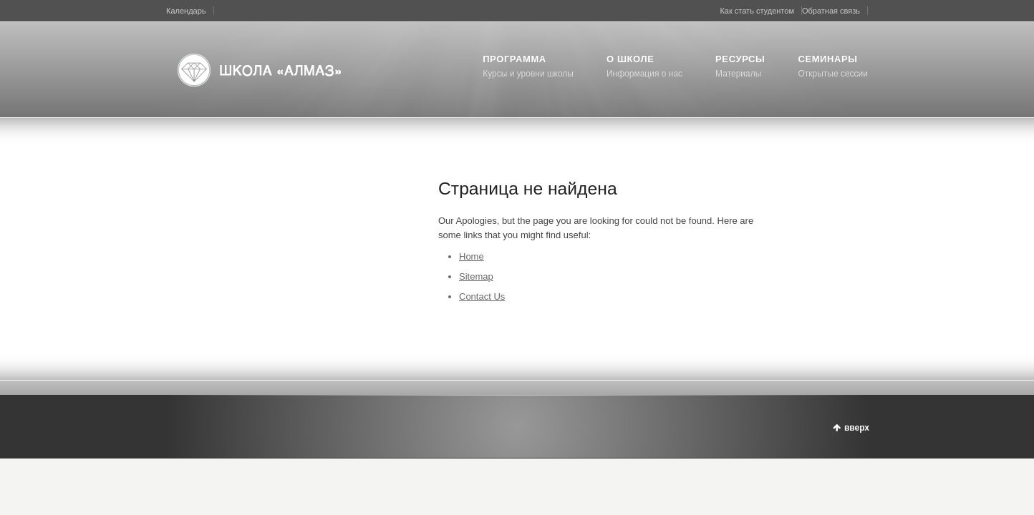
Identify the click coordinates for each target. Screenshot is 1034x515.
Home (471, 256)
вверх (856, 428)
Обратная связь (831, 10)
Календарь (186, 10)
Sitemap (476, 276)
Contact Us (482, 296)
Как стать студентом (757, 10)
